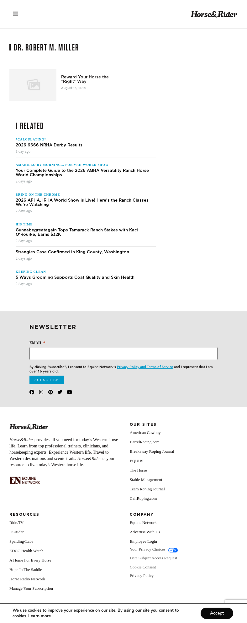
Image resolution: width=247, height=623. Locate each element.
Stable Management (146, 479)
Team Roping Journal (147, 489)
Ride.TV (16, 522)
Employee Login (143, 541)
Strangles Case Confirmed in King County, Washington (72, 252)
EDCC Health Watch (26, 550)
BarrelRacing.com (145, 442)
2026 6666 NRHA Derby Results (49, 145)
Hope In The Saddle (25, 569)
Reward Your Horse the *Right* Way (85, 79)
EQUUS (136, 460)
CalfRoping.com (143, 498)
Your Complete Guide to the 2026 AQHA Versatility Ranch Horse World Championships (82, 172)
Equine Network (143, 522)
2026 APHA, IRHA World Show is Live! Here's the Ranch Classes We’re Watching (82, 202)
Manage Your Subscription (31, 588)
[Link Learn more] (39, 616)
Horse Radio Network (27, 579)
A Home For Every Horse (30, 560)
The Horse (138, 470)
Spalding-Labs (21, 541)
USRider (16, 532)
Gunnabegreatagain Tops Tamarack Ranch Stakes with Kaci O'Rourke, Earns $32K (77, 232)
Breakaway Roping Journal (152, 451)
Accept (217, 613)
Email (37, 343)
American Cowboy (145, 432)
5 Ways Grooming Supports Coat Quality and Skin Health (75, 277)
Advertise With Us (145, 532)
